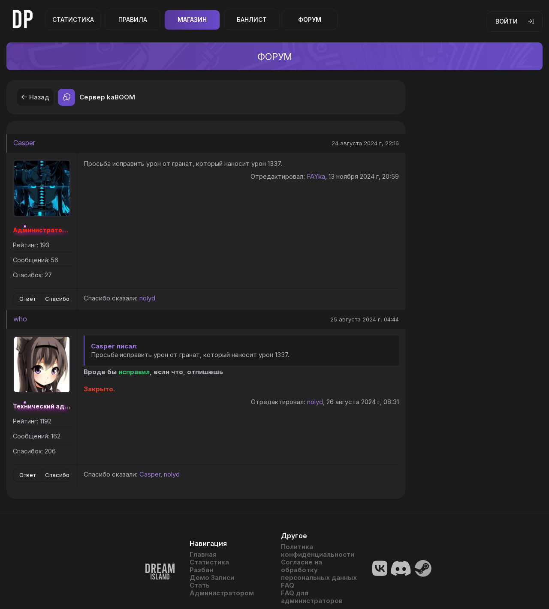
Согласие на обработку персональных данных (319, 570)
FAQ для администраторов (312, 597)
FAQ (287, 585)
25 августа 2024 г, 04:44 (364, 319)
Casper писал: (114, 346)
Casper (24, 142)
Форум (309, 19)
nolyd (147, 298)
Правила (132, 19)
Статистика (73, 19)
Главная (203, 554)
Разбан (201, 570)
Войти (514, 21)
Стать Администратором (222, 589)
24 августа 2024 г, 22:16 (365, 143)
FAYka (316, 176)
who (20, 319)
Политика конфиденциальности (317, 550)
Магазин (192, 19)
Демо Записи (212, 578)
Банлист (252, 19)
